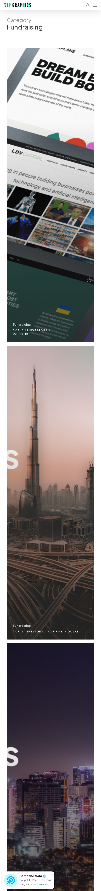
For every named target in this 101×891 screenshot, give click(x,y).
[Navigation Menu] (95, 5)
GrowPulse (42, 884)
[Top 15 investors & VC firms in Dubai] (50, 493)
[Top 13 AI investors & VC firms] (50, 195)
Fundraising (22, 324)
